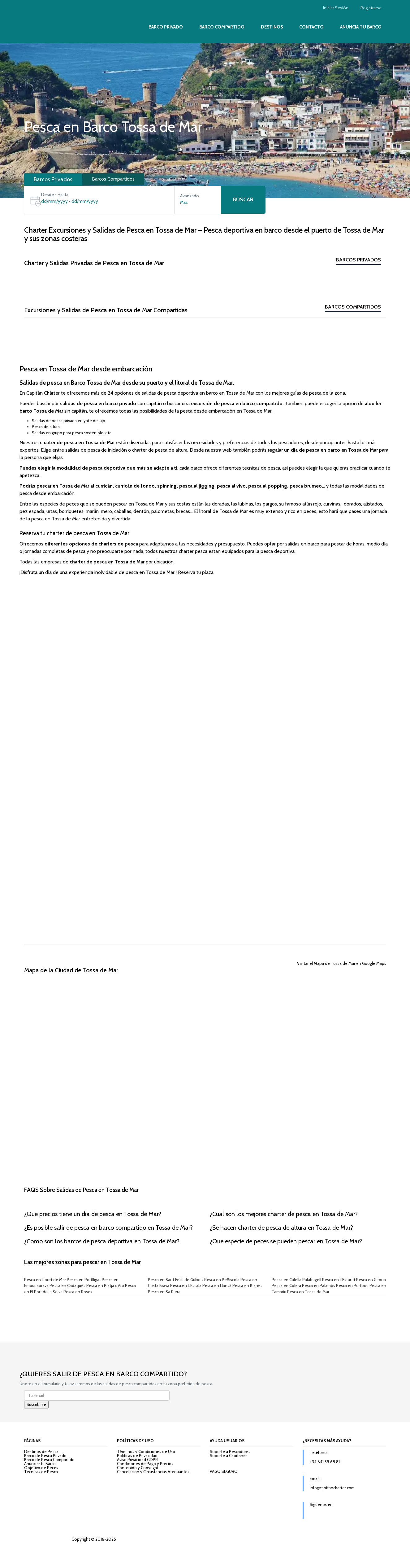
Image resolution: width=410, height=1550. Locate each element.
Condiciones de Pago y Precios (145, 1463)
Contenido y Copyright (137, 1467)
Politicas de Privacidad (137, 1455)
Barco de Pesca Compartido (49, 1459)
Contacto (311, 27)
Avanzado (189, 196)
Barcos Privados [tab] (53, 179)
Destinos (272, 27)
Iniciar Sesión (335, 8)
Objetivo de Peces (41, 1467)
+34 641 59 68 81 (325, 1461)
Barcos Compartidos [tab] (113, 179)
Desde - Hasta (54, 194)
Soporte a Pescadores (230, 1451)
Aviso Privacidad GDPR (137, 1459)
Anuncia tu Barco (361, 27)
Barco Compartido (221, 27)
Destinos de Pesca (41, 1451)
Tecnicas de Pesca (41, 1471)
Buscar (243, 199)
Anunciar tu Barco (40, 1463)
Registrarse (371, 8)
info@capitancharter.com (332, 1487)
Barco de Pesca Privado (45, 1455)
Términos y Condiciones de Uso (146, 1451)
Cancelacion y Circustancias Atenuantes (153, 1471)
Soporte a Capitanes (229, 1455)
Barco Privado (166, 27)
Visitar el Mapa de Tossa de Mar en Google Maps (341, 963)
